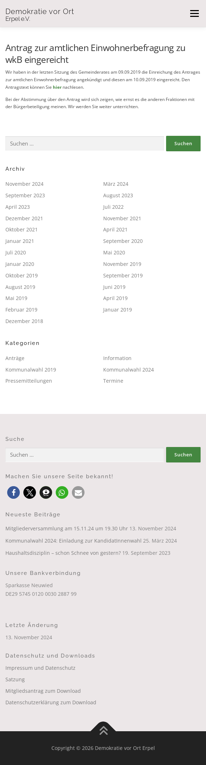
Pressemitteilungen (28, 380)
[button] (13, 492)
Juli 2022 (113, 206)
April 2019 (115, 298)
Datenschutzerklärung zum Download (50, 702)
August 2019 (20, 287)
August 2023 (118, 195)
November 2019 (122, 264)
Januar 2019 (117, 309)
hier (57, 87)
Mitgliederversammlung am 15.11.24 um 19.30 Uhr (66, 528)
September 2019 (123, 275)
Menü (194, 13)
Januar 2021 (19, 241)
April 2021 (115, 229)
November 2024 (24, 183)
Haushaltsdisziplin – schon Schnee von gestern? (63, 552)
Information (117, 358)
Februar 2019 (21, 309)
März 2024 (115, 183)
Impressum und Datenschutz (40, 667)
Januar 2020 (19, 264)
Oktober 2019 (21, 275)
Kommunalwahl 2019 (30, 369)
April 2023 (17, 206)
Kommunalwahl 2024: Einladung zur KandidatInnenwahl (73, 540)
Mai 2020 (114, 252)
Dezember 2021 (24, 218)
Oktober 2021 (21, 229)
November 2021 (122, 218)
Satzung (15, 679)
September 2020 (123, 241)
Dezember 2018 (24, 321)
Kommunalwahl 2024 (128, 369)
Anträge (14, 358)
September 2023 (25, 195)
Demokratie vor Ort (39, 11)
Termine (113, 380)
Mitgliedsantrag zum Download (43, 690)
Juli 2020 (15, 252)
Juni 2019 (114, 287)
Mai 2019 (16, 298)
